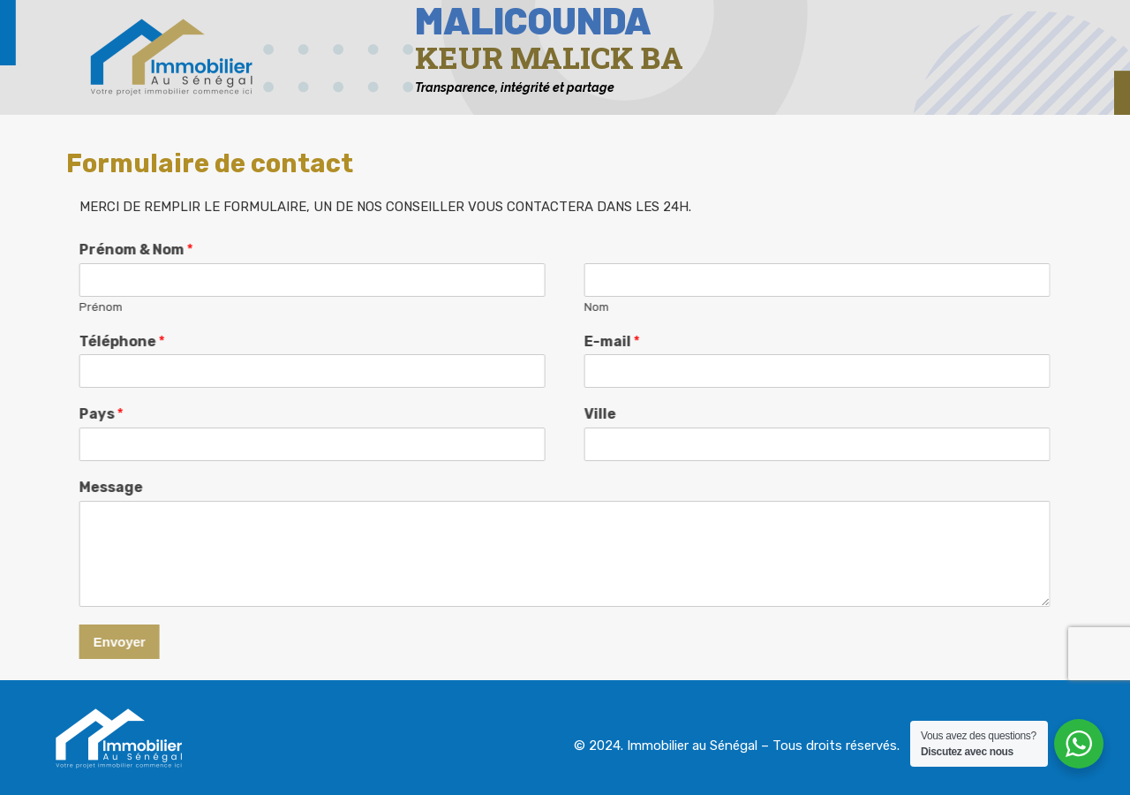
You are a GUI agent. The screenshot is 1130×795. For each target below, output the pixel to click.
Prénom (73, 307)
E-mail (585, 341)
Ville (573, 413)
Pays (74, 413)
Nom (569, 307)
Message (84, 487)
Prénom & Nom (109, 249)
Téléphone (95, 341)
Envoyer (92, 641)
